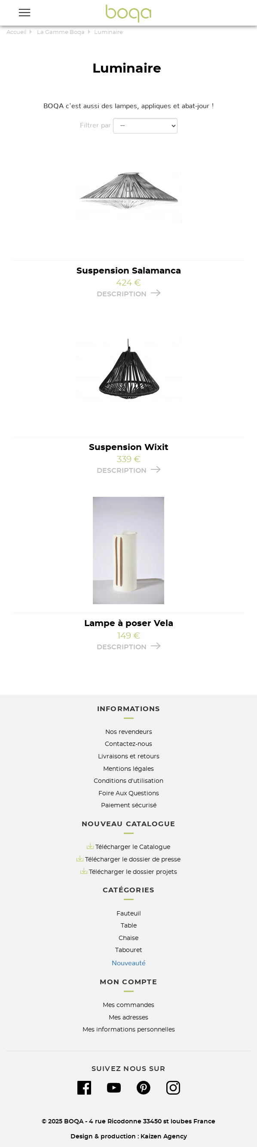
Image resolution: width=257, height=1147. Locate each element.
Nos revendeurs (128, 732)
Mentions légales (128, 769)
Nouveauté (129, 963)
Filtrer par (95, 125)
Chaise (128, 938)
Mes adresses (128, 1017)
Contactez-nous (128, 744)
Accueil (16, 32)
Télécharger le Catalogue (128, 846)
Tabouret (128, 950)
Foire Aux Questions (128, 793)
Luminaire (108, 32)
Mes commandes (128, 1005)
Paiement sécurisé (128, 805)
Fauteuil (128, 913)
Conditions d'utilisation (128, 781)
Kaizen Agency (164, 1136)
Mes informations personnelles (129, 1029)
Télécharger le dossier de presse (133, 859)
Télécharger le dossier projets (133, 872)
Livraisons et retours (128, 756)
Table (129, 925)
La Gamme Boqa (61, 32)
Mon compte (128, 982)
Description (129, 293)
